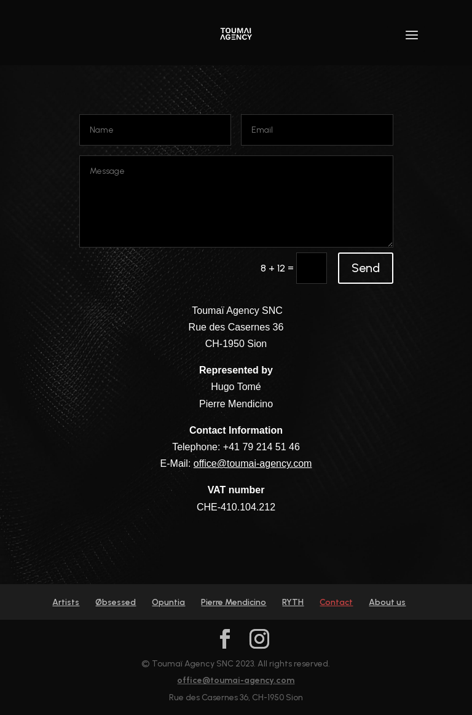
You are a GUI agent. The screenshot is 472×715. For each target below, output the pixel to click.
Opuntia (168, 602)
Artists (65, 602)
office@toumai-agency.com (253, 463)
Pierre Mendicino (233, 602)
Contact (336, 602)
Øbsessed (115, 602)
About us (387, 602)
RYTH (293, 602)
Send (366, 267)
